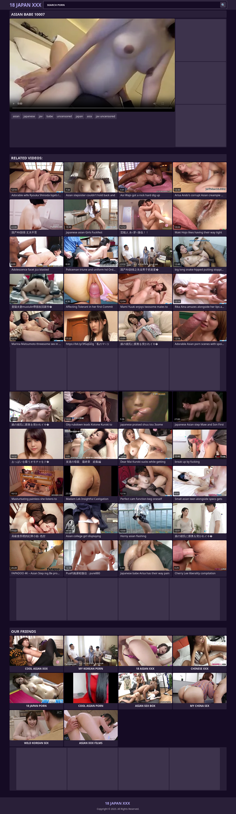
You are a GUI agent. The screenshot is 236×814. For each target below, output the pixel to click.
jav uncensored (105, 116)
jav (40, 116)
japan (79, 116)
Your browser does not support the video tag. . (92, 65)
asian (16, 116)
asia (89, 116)
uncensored (64, 116)
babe (50, 116)
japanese (29, 116)
